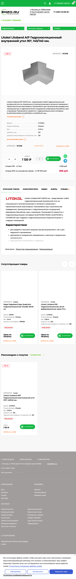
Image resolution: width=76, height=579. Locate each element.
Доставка (4, 498)
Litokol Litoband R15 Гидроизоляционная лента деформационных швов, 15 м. (53, 306)
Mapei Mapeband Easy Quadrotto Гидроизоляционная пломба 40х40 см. (18, 306)
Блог (3, 489)
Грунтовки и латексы (8, 526)
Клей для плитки (7, 509)
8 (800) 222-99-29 (26, 459)
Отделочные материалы (9, 521)
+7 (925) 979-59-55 (43, 459)
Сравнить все (37, 355)
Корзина (37, 489)
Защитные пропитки (35, 509)
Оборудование (33, 523)
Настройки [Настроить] (15, 572)
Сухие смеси (5, 518)
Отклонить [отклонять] (38, 572)
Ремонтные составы (35, 512)
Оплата (3, 495)
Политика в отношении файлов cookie (25, 566)
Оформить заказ (40, 495)
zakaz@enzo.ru (52, 464)
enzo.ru (25, 541)
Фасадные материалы (9, 523)
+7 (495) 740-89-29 (61, 12)
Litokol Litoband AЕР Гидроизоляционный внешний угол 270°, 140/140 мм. (19, 397)
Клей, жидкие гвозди (35, 521)
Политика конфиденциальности (17, 575)
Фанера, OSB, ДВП (34, 518)
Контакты (4, 492)
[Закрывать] (74, 555)
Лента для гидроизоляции (27, 249)
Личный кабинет (40, 492)
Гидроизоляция (45, 249)
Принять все (61, 572)
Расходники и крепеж (35, 515)
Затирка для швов (7, 512)
